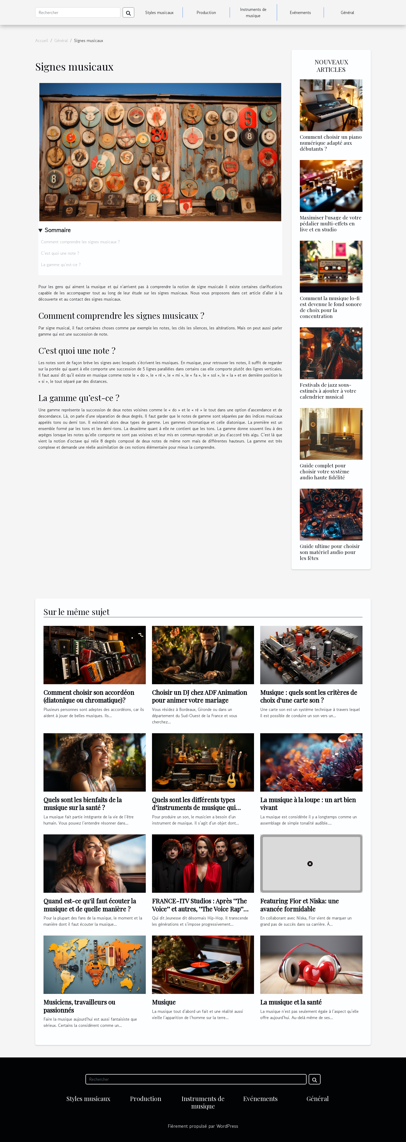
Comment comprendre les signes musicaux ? (80, 242)
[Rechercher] (77, 12)
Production (206, 12)
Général (347, 12)
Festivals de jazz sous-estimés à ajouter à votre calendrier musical (328, 390)
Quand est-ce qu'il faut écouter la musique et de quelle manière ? (90, 905)
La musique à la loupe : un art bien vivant (308, 803)
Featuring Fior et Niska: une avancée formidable (299, 905)
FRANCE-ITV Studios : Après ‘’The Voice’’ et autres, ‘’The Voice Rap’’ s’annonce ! (199, 909)
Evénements (300, 12)
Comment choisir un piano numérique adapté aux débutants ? (331, 142)
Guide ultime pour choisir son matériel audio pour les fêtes (330, 552)
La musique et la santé (291, 1002)
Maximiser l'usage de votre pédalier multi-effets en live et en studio (330, 223)
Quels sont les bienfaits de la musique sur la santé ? (83, 803)
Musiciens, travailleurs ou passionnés (79, 1006)
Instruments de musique (253, 12)
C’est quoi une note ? (60, 253)
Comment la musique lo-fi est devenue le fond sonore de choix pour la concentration (331, 307)
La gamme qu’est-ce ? (61, 264)
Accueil (41, 40)
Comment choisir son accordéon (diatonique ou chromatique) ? (89, 696)
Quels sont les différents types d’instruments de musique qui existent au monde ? (194, 807)
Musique (164, 1002)
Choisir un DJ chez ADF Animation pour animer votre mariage (199, 696)
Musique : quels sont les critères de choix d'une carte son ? (308, 696)
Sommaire (57, 229)
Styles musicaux (159, 12)
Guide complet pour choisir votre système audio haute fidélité (324, 471)
